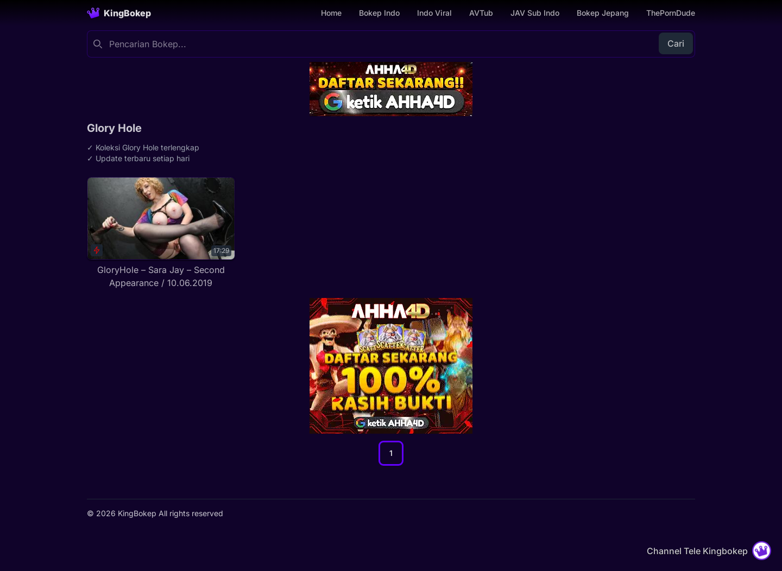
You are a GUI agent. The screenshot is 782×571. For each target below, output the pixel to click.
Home (331, 12)
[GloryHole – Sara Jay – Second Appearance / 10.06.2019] (161, 233)
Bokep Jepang (603, 12)
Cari (675, 43)
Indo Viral (434, 12)
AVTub (481, 12)
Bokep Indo (379, 12)
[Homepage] (119, 13)
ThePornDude (670, 12)
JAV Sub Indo (534, 12)
